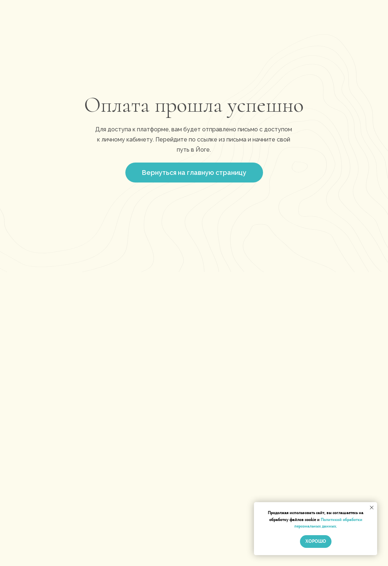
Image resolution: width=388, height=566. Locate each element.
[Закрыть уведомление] (371, 507)
